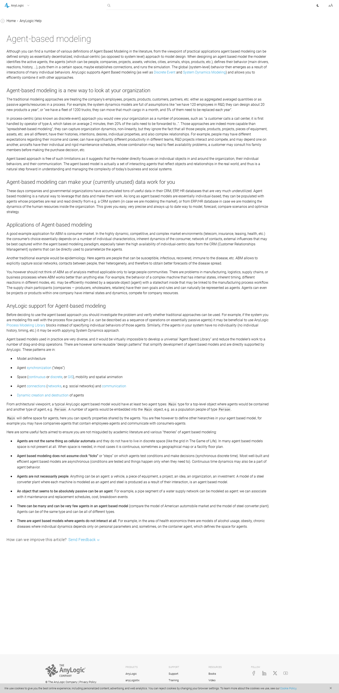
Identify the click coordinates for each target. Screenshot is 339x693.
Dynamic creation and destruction (108, 458)
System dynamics (22, 291)
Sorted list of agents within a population (34, 227)
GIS (135, 440)
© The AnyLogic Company (61, 682)
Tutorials (11, 366)
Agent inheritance (25, 252)
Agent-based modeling (25, 63)
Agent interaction (25, 152)
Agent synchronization (29, 260)
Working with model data (27, 332)
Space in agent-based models (28, 132)
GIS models (17, 308)
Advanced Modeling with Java (27, 382)
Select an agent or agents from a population (31, 213)
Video (211, 680)
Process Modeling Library (231, 383)
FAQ (11, 357)
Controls (14, 324)
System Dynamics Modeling (155, 83)
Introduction (17, 30)
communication (179, 449)
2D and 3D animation (24, 316)
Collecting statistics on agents (29, 171)
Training (174, 680)
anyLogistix (132, 680)
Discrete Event (115, 83)
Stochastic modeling (24, 349)
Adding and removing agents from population (34, 118)
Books (212, 673)
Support (173, 673)
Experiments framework (26, 341)
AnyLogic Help (15, 21)
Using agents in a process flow (32, 241)
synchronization (104, 430)
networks (120, 449)
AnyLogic (131, 673)
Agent (16, 71)
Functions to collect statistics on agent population (27, 196)
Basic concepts (20, 38)
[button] (23, 5)
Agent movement (25, 144)
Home (76, 21)
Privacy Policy (87, 682)
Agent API (19, 182)
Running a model (21, 55)
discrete (122, 440)
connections (101, 449)
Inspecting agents (25, 283)
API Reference (14, 390)
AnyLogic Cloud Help (20, 399)
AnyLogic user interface (26, 46)
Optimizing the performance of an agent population (33, 272)
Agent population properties (33, 107)
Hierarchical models (27, 160)
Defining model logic (24, 299)
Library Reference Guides (23, 374)
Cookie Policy (288, 688)
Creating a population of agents (30, 82)
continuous (102, 440)
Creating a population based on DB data (34, 96)
